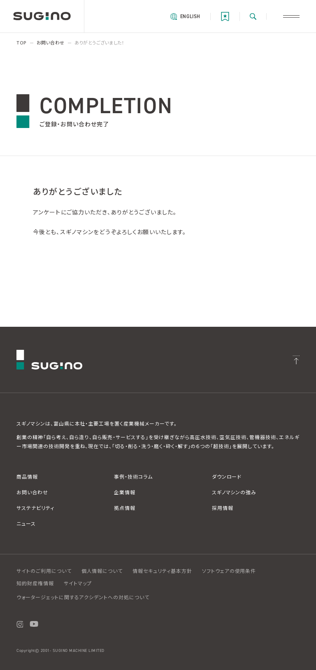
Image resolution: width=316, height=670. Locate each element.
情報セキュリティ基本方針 (162, 571)
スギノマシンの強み (234, 492)
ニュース (26, 524)
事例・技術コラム (133, 477)
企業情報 (124, 492)
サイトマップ (78, 583)
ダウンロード (227, 477)
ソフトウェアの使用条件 (229, 571)
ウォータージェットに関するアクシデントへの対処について (82, 597)
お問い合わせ (32, 492)
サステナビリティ (35, 508)
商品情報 (27, 477)
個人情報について (102, 571)
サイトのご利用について (44, 571)
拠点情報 (124, 508)
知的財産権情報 (35, 583)
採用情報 (222, 508)
